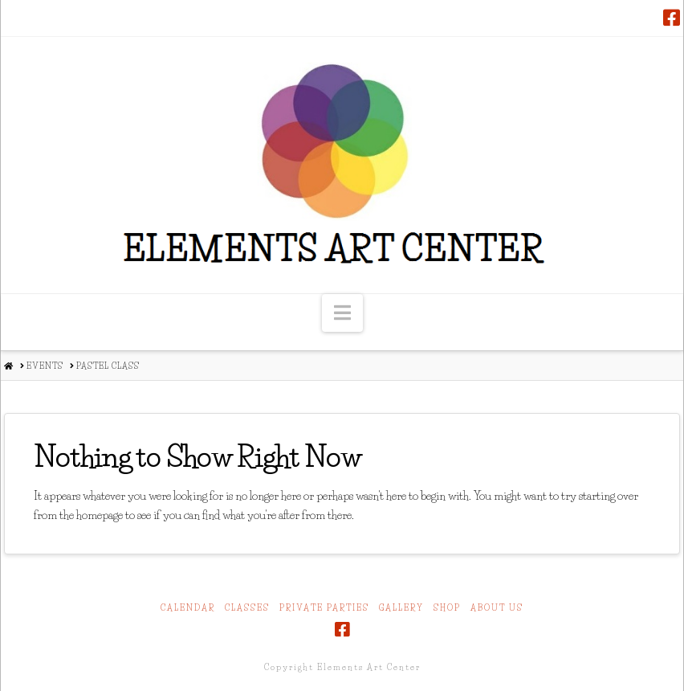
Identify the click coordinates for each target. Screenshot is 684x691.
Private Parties (324, 608)
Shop (447, 608)
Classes (247, 608)
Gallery (401, 608)
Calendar (188, 608)
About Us (496, 608)
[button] (342, 313)
